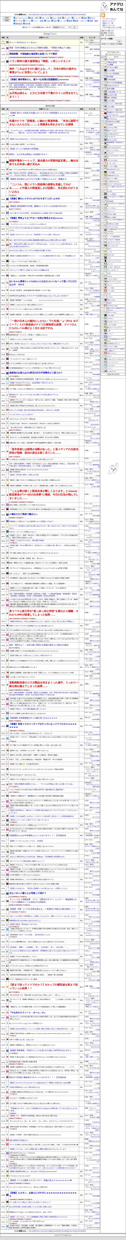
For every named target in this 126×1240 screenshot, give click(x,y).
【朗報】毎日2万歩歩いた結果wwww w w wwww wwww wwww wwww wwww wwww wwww (40, 1033)
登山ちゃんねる (112, 140)
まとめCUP (96, 364)
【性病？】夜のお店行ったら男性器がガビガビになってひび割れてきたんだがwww (37, 1057)
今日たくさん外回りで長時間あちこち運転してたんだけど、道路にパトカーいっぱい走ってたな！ (43, 916)
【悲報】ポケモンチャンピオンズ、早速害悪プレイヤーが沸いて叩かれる (34, 235)
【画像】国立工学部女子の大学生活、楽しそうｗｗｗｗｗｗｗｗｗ (32, 406)
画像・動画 (94, 21)
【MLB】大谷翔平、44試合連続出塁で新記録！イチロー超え (30, 290)
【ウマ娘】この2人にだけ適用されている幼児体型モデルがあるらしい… (34, 389)
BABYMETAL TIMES (112, 305)
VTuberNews (96, 857)
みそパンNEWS (95, 266)
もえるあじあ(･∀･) (113, 134)
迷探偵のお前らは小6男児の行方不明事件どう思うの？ (36, 373)
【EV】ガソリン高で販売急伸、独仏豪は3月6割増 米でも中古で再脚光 (34, 437)
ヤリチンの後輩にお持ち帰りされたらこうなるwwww (27, 713)
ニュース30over (111, 208)
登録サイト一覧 (107, 23)
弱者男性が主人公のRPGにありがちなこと (25, 920)
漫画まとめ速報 (111, 217)
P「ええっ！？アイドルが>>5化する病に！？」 (25, 261)
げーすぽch (110, 297)
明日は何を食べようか (113, 169)
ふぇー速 (97, 1088)
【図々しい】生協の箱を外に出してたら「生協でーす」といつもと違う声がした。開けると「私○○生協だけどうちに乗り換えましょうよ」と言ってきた (43, 704)
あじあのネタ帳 (112, 95)
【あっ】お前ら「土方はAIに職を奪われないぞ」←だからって (30, 733)
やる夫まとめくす (94, 284)
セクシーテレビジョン (112, 362)
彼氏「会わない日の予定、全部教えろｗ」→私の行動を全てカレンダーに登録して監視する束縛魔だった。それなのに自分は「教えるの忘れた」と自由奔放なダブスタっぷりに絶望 (43, 174)
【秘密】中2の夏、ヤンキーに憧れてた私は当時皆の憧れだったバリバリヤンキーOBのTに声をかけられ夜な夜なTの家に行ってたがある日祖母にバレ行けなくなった (43, 870)
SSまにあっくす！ (94, 420)
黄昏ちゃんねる (111, 300)
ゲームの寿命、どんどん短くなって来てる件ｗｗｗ (27, 1221)
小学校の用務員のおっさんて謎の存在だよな (24, 1087)
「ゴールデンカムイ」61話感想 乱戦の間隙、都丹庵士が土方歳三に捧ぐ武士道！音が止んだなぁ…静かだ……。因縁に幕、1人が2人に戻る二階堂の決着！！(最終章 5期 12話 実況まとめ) (43, 132)
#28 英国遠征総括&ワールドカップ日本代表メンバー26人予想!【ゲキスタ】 (35, 368)
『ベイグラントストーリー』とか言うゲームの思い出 (27, 224)
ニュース (77, 18)
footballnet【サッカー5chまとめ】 (115, 359)
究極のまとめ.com (94, 1141)
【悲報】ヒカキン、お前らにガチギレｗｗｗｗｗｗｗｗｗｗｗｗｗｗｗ (43, 1194)
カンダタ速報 (95, 921)
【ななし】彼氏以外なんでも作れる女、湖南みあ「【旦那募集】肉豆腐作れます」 (37, 857)
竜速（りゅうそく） (93, 967)
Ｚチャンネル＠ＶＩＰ (112, 270)
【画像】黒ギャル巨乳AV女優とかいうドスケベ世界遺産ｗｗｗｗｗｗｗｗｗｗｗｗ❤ (43, 114)
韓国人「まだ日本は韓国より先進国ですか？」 (29, 154)
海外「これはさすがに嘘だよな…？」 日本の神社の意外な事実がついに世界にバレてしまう (42, 70)
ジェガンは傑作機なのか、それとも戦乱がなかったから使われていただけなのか (36, 942)
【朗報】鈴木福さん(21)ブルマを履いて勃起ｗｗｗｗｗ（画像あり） (38, 179)
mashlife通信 (96, 180)
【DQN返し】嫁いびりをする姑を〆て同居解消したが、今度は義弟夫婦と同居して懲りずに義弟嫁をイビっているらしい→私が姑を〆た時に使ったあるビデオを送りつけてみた (44, 699)
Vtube (48, 21)
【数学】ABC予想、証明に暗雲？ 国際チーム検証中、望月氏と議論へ (33, 755)
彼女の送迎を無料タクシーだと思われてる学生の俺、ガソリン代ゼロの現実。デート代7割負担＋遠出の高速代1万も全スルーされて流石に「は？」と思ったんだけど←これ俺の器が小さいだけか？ (43, 1167)
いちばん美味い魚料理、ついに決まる (22, 144)
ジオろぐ (109, 356)
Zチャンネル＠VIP (94, 384)
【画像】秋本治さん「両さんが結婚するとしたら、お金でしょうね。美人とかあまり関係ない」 (42, 621)
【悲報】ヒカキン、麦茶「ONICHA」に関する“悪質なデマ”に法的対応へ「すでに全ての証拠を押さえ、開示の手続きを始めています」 (43, 536)
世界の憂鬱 (111, 89)
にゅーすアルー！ (94, 1063)
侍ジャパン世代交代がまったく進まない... (23, 42)
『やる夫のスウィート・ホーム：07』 (27, 1012)
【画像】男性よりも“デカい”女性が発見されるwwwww (36, 218)
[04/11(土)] (41, 14)
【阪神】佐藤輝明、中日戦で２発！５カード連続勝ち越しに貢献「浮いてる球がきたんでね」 (41, 486)
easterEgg (109, 276)
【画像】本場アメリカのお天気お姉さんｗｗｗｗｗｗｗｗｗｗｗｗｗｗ (33, 651)
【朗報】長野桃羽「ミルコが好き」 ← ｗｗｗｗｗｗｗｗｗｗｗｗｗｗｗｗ (36, 300)
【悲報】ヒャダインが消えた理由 (20, 339)
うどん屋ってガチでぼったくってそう (22, 677)
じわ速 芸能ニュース (114, 92)
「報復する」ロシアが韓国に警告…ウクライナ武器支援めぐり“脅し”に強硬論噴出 (37, 1007)
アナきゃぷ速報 (95, 96)
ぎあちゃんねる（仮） (93, 862)
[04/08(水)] (65, 14)
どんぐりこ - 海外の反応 (114, 103)
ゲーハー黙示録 (111, 194)
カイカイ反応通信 (113, 73)
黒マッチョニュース (93, 975)
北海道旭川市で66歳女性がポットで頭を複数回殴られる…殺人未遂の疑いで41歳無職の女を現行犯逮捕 (43, 961)
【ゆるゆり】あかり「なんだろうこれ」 (23, 775)
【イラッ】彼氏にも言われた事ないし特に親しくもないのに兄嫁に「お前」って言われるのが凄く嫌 (43, 1145)
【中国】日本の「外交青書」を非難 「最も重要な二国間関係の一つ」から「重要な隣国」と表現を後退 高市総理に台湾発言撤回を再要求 (43, 1227)
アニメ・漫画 (38, 21)
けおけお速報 (110, 315)
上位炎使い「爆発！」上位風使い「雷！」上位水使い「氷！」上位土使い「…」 (39, 947)
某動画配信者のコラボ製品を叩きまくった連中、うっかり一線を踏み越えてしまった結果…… (43, 684)
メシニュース (95, 145)
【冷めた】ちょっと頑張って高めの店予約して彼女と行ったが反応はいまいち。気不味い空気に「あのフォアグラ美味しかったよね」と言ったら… (43, 1072)
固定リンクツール (108, 25)
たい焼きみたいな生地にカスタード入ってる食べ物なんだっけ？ (31, 459)
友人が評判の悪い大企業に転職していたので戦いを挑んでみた (30, 1207)
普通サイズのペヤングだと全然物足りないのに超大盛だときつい (31, 626)
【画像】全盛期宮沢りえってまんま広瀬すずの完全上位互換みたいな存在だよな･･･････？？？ (41, 1067)
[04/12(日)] (32, 14)
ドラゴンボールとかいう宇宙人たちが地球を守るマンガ (28, 966)
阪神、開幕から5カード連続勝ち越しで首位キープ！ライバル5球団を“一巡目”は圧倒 (38, 563)
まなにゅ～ (96, 175)
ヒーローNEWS (95, 780)
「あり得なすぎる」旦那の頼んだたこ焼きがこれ (27, 427)
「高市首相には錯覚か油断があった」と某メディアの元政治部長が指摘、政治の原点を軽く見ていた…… (43, 451)
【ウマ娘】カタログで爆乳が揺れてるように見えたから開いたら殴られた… (35, 1103)
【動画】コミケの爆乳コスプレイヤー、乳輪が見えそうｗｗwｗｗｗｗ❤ (40, 1180)
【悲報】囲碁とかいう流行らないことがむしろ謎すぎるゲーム (30, 655)
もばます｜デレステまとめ (114, 261)
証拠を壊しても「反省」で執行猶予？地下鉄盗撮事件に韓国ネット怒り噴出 (35, 443)
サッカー (67, 18)
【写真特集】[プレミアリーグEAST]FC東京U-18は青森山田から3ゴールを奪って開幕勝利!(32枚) (42, 509)
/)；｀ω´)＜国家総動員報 (113, 236)
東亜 (85, 18)
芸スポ (92, 18)
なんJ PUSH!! (110, 233)
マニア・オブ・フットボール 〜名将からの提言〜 (93, 1128)
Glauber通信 (110, 107)
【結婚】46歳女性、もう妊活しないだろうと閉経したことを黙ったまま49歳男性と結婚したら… (42, 314)
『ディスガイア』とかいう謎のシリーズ (23, 359)
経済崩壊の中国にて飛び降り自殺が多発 (23, 1062)
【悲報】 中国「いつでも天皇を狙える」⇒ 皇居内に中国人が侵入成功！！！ (42, 909)
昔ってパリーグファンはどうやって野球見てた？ (26, 1023)
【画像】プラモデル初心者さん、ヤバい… (23, 956)
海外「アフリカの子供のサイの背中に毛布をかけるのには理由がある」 (33, 169)
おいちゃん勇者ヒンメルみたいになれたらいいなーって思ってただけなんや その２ (43, 283)
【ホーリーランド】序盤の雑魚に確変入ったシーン (27, 861)
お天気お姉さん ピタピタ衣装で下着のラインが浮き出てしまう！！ (43, 95)
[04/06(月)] (82, 14)
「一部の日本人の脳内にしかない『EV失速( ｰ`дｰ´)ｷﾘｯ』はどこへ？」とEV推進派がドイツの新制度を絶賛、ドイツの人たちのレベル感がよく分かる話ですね (43, 324)
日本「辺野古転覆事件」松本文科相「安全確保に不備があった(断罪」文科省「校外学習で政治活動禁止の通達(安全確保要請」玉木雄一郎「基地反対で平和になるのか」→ (43, 86)
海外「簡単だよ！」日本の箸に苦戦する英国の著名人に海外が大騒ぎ (39, 645)
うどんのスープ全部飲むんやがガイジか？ (23, 1098)
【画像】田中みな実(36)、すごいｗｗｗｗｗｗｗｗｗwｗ (28, 470)
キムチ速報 (96, 62)
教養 (70, 21)
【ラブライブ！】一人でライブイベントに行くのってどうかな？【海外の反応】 (36, 769)
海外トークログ (112, 130)
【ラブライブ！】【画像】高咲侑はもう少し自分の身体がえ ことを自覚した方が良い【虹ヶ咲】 (43, 1000)
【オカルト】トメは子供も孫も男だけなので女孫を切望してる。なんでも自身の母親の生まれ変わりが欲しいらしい (43, 1018)
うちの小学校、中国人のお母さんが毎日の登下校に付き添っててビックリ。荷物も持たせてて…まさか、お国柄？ (43, 349)
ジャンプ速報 (110, 288)
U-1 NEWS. (96, 123)
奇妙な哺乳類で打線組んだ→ (19, 1140)
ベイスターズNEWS (93, 344)
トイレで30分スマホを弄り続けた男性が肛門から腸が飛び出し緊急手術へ (36, 790)
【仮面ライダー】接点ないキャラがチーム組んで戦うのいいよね (31, 779)
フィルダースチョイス (93, 866)
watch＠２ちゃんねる (93, 380)
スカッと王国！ (111, 291)
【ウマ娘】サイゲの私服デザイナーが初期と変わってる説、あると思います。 (36, 745)
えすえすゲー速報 (94, 262)
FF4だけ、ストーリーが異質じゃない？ (22, 532)
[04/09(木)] (57, 14)
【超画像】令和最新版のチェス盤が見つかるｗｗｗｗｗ (33, 718)
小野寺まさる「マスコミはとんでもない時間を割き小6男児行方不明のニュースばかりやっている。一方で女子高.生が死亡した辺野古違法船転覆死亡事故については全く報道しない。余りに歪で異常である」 (43, 1159)
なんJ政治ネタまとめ (113, 181)
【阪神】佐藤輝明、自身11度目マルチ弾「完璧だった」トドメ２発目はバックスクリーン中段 (41, 673)
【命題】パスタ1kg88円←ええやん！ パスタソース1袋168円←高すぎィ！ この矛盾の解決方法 (41, 816)
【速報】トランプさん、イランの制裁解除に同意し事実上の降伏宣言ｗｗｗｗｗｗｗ (38, 1217)
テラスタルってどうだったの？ (20, 1176)
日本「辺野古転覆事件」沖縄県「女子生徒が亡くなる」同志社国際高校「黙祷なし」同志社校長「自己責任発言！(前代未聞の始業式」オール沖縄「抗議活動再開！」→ (43, 465)
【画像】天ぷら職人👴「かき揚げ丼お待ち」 (24, 764)
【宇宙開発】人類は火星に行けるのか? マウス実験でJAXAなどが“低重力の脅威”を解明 (39, 578)
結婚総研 (109, 303)
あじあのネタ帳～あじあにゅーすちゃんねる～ (93, 207)
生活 (55, 21)
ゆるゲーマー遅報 (94, 948)
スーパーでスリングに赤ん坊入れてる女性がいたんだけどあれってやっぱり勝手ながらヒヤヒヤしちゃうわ (43, 229)
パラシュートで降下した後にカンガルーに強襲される (29, 270)
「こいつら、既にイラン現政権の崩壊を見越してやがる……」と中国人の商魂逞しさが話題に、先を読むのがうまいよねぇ (43, 188)
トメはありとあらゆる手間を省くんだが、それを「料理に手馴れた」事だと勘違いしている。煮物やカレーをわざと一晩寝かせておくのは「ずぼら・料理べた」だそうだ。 (43, 600)
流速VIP (97, 1223)
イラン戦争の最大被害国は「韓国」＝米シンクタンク (40, 61)
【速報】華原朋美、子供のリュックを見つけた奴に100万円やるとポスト (40, 1050)
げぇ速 (97, 225)
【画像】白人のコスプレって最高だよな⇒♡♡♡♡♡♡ (28, 825)
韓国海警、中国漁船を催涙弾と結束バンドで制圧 (33, 54)
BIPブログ (96, 880)
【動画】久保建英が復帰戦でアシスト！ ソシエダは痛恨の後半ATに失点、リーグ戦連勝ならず (42, 256)
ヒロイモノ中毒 (112, 127)
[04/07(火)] (74, 14)
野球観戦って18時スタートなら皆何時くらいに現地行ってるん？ (31, 521)
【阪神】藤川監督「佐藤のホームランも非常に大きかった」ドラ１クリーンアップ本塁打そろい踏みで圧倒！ (43, 852)
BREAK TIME (110, 255)
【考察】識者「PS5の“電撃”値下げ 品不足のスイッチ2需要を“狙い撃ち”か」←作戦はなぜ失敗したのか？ (43, 547)
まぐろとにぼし (111, 365)
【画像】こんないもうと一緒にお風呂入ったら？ (26, 305)
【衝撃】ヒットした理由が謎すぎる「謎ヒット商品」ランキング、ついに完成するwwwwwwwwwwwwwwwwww (37, 589)
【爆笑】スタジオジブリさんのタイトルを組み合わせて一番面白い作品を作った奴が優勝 (40, 1083)
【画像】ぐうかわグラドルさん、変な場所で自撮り (27, 540)
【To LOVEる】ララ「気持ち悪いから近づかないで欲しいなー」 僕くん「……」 (37, 995)
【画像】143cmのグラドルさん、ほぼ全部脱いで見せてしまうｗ (31, 383)
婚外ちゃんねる (95, 601)
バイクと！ (110, 368)
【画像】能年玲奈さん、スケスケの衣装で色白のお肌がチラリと (31, 879)
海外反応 (19, 24)
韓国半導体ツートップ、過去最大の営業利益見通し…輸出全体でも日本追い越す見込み (43, 162)
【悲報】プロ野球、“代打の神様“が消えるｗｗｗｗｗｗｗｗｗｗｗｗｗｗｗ (35, 1135)
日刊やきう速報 (95, 149)
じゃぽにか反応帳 (111, 324)
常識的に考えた (95, 402)
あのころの (110, 264)
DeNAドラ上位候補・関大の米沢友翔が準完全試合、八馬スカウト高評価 (34, 410)
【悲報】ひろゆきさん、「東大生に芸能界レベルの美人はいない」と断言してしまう (38, 888)
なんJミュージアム (94, 115)
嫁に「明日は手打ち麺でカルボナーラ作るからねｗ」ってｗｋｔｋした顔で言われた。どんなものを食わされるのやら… (43, 245)
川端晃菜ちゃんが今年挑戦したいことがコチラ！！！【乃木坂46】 (38, 835)
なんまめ (97, 251)
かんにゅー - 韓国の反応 (114, 110)
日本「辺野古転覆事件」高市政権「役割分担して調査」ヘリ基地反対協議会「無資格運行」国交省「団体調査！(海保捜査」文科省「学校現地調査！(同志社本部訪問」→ (43, 595)
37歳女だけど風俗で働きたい (23, 514)
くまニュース (95, 271)
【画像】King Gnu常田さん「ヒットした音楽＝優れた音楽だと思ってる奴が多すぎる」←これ (41, 1029)
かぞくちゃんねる (94, 246)
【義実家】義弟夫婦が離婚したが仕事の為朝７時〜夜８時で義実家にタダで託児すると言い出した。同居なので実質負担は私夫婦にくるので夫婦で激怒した (43, 605)
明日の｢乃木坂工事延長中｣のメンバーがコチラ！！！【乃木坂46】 (38, 1077)
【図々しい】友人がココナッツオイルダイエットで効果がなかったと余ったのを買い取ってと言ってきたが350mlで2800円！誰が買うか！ (43, 802)
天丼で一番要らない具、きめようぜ (21, 1040)
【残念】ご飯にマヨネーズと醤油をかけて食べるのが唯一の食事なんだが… (35, 480)
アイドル (19, 21)
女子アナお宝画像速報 (114, 82)
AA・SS (63, 21)
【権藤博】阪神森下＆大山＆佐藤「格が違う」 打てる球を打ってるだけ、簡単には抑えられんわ (43, 433)
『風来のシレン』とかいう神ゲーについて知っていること (29, 820)
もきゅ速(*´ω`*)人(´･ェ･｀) (114, 321)
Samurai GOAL (95, 369)
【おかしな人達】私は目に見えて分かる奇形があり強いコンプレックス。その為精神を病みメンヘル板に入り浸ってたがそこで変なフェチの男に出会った (43, 635)
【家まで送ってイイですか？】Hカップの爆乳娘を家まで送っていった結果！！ (43, 986)
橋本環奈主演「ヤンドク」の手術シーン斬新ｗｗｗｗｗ (28, 335)
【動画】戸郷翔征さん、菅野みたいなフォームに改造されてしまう (32, 1045)
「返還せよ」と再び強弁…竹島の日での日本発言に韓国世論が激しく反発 (34, 276)
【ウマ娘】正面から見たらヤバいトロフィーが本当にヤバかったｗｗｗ (33, 553)
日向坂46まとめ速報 (113, 121)
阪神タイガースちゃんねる (114, 281)
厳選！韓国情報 (95, 49)
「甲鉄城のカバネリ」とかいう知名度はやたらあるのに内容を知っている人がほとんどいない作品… (43, 1109)
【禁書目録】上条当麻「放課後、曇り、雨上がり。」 (27, 558)
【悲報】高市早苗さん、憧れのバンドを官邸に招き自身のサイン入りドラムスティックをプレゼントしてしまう (43, 811)
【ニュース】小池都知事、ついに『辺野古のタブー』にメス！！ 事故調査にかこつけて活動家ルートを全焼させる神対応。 (43, 900)
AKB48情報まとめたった (113, 343)
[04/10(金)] (49, 14)
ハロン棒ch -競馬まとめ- (113, 267)
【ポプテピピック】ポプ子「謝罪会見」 (23, 419)
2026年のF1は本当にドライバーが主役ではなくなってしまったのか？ (39, 296)
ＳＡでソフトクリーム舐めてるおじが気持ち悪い (26, 309)
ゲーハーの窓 (95, 1176)
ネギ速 (97, 340)
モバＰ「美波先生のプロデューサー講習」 (23, 979)
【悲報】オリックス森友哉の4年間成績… (24, 149)
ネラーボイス (111, 136)
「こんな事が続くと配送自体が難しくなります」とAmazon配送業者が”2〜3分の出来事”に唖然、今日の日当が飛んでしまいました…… (43, 495)
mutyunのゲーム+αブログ (113, 242)
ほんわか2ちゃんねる (112, 227)
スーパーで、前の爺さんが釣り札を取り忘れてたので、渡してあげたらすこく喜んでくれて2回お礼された (43, 527)
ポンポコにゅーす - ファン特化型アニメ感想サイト (93, 132)
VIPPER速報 (96, 200)
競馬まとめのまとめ (93, 301)
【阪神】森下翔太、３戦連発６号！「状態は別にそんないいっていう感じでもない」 (38, 970)
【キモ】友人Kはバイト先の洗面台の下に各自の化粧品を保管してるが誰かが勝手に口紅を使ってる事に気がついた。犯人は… (43, 830)
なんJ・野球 (56, 18)
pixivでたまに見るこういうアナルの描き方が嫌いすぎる (30, 250)
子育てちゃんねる (94, 230)
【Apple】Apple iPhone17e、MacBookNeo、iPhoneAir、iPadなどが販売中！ (35, 423)
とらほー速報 (95, 433)
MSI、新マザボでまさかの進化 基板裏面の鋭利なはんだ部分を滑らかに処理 (37, 240)
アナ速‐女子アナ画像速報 (113, 239)
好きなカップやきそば (17, 354)
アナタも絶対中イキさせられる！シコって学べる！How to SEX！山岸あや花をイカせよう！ (40, 630)
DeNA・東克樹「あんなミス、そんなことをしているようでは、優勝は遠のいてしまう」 (39, 344)
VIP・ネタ (45, 18)
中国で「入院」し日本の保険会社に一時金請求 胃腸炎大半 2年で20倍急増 (35, 759)
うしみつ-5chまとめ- (93, 335)
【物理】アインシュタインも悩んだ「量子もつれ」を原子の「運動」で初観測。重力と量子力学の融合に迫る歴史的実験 (43, 401)
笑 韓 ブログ (111, 163)
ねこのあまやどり (111, 371)
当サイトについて (108, 21)
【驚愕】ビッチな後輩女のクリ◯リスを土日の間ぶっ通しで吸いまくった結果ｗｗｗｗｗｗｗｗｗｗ (43, 661)
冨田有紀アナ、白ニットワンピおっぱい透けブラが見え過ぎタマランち (33, 394)
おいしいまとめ (95, 355)
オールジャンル (21, 18)
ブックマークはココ (109, 19)
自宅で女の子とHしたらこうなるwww (22, 1153)
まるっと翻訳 (95, 170)
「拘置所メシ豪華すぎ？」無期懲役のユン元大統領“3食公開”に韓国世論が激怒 (36, 796)
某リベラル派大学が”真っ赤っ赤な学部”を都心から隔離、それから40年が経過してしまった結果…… (43, 613)
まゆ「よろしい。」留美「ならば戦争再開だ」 (25, 573)
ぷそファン (110, 153)
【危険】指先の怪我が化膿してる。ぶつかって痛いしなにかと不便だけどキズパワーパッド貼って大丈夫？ (43, 807)
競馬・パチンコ (81, 21)
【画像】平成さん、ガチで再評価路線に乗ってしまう (27, 709)
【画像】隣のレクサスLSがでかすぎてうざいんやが (34, 198)
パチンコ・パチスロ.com (114, 184)
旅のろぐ (109, 337)
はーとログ (96, 310)
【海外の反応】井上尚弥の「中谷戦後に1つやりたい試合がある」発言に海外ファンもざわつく (41, 1127)
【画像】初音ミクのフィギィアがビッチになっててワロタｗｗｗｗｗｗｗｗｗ (43, 725)
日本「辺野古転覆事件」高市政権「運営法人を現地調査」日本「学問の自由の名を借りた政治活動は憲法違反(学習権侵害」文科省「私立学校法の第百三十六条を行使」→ (43, 694)
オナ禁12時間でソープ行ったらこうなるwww (24, 875)
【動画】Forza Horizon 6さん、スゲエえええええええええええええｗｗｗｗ (35, 139)
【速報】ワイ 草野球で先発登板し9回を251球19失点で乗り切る (33, 1116)
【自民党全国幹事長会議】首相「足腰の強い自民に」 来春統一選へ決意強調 (36, 975)
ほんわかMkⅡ (95, 424)
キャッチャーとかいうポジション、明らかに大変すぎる (28, 1187)
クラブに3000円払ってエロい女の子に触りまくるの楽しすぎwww (31, 363)
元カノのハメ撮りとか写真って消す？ (27, 893)
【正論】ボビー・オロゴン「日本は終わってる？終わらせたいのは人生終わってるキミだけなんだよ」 (43, 738)
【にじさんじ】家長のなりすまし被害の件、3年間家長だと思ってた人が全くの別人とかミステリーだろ (43, 952)
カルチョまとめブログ (114, 147)
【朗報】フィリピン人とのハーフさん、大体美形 (26, 841)
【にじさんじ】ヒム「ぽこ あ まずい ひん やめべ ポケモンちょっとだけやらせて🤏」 (41, 1121)
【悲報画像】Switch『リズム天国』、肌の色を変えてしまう (29, 935)
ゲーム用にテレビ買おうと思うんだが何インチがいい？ (30, 1202)
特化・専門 (34, 18)
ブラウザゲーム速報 (112, 346)
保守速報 (97, 55)
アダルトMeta (95, 631)
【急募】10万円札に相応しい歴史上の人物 (23, 475)
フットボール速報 (112, 166)
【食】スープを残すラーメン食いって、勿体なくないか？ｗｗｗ (31, 846)
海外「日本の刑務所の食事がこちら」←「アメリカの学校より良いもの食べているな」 (41, 784)
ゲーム (27, 21)
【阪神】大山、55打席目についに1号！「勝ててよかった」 (29, 750)
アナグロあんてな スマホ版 (111, 27)
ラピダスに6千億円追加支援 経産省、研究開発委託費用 (28, 266)
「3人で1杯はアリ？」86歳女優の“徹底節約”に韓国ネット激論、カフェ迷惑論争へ (37, 583)
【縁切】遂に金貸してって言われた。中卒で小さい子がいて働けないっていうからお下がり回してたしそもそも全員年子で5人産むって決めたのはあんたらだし (43, 640)
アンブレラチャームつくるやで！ (21, 415)
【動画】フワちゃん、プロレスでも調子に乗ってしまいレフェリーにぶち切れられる (38, 865)
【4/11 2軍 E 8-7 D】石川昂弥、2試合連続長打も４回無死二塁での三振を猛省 (35, 213)
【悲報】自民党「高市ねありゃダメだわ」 (23, 924)
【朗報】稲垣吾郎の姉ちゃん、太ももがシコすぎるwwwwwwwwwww (33, 1171)
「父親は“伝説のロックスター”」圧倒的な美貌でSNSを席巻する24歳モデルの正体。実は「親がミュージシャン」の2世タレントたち (43, 930)
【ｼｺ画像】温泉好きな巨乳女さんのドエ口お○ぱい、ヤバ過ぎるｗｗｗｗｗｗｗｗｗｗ (38, 1092)
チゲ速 (108, 294)
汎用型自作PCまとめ (93, 241)
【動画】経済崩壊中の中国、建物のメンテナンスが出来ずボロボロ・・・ (41, 206)
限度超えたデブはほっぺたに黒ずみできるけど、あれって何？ (30, 1212)
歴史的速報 (110, 201)
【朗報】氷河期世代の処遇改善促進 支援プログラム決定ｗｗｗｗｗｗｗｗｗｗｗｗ (38, 379)
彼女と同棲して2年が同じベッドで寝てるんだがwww (27, 505)
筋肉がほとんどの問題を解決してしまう (23, 667)
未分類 (27, 24)
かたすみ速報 (95, 760)
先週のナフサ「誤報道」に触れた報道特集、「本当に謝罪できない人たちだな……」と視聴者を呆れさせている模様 (43, 122)
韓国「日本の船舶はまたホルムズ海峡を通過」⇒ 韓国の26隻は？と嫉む (40, 48)
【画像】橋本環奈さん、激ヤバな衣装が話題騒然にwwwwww (39, 79)
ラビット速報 (95, 305)
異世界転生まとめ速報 (112, 224)
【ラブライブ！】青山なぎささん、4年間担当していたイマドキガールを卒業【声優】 (38, 568)
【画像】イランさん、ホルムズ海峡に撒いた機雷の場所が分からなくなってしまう (37, 1149)
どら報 (97, 214)
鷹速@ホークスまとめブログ (114, 327)
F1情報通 (97, 296)
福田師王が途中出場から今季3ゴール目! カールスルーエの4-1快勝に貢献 (34, 884)
